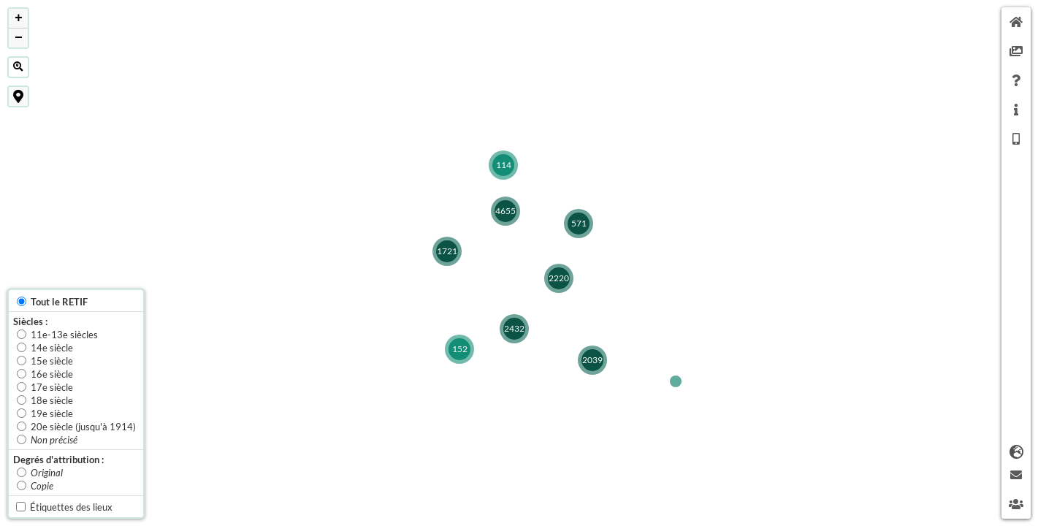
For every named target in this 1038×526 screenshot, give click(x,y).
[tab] (1016, 22)
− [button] (19, 38)
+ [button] (19, 18)
